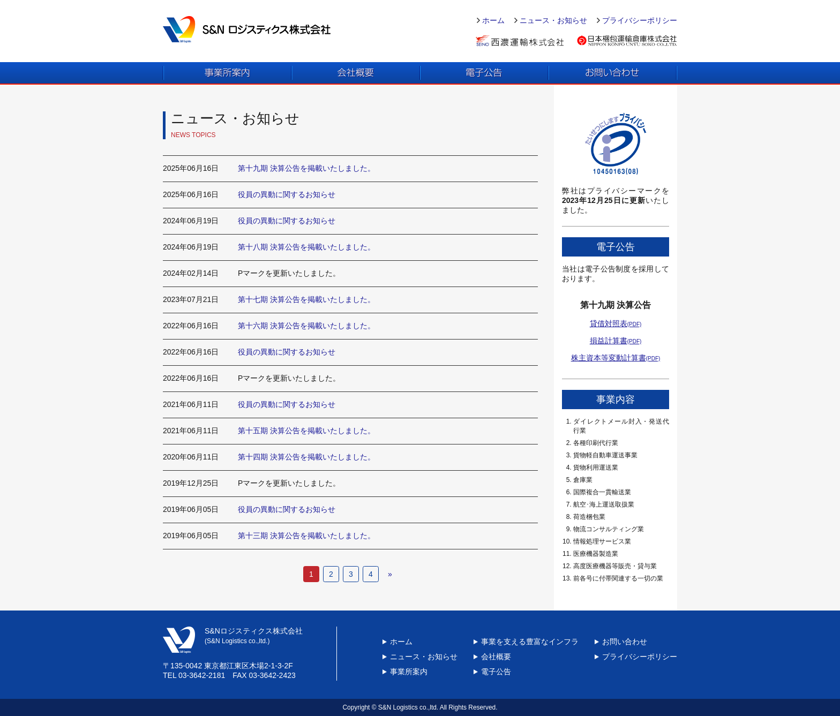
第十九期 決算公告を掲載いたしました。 (306, 168)
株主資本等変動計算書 (616, 357)
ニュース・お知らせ (553, 20)
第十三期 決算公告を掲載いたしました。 (306, 535)
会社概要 (496, 656)
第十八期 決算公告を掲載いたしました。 (306, 247)
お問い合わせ (624, 641)
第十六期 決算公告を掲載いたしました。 (306, 325)
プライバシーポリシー (639, 20)
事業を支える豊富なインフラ (530, 641)
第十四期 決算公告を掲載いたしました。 (306, 457)
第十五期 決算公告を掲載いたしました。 (306, 430)
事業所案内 (409, 671)
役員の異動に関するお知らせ (286, 194)
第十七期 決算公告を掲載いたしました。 (306, 299)
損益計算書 (616, 340)
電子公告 (496, 671)
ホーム (493, 20)
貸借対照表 (616, 323)
